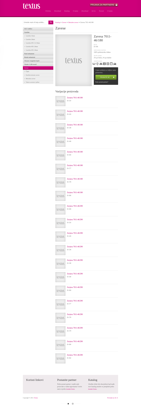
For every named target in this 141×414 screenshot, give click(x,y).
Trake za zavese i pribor (32, 84)
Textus (36, 398)
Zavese (64, 23)
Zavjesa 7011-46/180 (77, 98)
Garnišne (27, 33)
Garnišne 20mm (30, 40)
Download (57, 11)
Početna (48, 11)
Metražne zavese (74, 23)
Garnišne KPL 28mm (32, 51)
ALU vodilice (28, 29)
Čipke (27, 73)
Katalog (67, 11)
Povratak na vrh (112, 398)
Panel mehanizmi (29, 55)
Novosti (101, 11)
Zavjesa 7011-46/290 (77, 206)
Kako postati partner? (102, 82)
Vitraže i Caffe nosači (30, 66)
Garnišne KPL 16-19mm (33, 44)
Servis (94, 11)
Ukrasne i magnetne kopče (31, 62)
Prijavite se (107, 78)
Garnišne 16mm (30, 36)
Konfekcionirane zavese (32, 77)
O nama (75, 11)
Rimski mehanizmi (29, 58)
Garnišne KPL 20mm (32, 47)
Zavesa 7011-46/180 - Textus (32, 8)
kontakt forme (70, 389)
